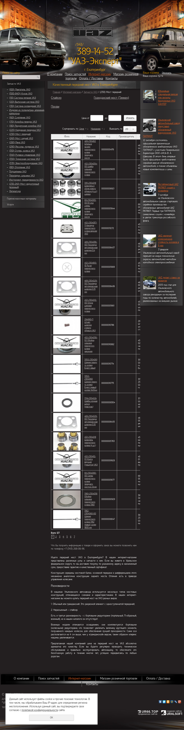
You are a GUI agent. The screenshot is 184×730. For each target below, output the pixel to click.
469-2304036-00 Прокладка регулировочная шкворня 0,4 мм (91, 247)
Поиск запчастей (75, 74)
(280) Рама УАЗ (17, 142)
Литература (15, 191)
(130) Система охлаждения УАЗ (25, 106)
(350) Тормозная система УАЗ (24, 159)
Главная (56, 92)
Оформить (166, 73)
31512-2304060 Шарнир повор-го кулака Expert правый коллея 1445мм (90, 383)
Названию (95, 128)
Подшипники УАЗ (17, 171)
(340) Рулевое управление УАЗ (24, 155)
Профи (55, 107)
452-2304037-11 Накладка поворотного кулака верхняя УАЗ (90, 228)
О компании (54, 74)
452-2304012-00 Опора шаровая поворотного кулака (90, 305)
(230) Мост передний (20, 134)
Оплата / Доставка (91, 78)
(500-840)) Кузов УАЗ (20, 93)
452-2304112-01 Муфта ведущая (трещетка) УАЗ (91, 460)
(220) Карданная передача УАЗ (24, 130)
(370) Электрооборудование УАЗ (25, 163)
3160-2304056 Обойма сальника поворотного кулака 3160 (90, 499)
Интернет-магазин (100, 74)
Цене (81, 128)
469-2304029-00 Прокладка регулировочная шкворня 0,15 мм (91, 286)
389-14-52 (95, 51)
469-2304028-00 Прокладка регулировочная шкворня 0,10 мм (91, 422)
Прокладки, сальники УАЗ (22, 175)
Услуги (10, 204)
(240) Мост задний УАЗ (21, 138)
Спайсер (56, 98)
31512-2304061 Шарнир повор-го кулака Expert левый (90, 363)
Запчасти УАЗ (14, 83)
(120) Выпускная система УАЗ (24, 101)
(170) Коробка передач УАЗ (23, 121)
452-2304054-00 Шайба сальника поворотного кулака (90, 169)
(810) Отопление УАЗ (19, 167)
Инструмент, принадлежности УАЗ (26, 179)
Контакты (112, 78)
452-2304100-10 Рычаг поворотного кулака (90, 267)
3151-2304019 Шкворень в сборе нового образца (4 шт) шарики (90, 188)
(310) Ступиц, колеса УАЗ (22, 150)
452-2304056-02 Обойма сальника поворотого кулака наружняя (90, 344)
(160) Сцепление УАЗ (19, 117)
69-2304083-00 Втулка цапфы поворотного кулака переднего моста (90, 208)
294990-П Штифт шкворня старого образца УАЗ (89, 325)
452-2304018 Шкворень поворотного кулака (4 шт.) (90, 441)
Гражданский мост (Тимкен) (111, 98)
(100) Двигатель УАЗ (19, 89)
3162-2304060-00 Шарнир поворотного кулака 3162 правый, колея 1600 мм (90, 519)
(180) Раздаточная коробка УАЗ (25, 125)
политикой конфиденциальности (40, 710)
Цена (84, 118)
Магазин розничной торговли (118, 678)
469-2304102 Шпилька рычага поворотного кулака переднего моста (90, 149)
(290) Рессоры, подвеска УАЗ (24, 146)
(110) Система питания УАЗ (22, 97)
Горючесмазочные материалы (21, 198)
